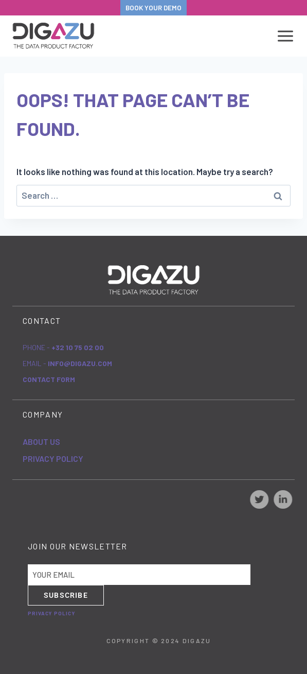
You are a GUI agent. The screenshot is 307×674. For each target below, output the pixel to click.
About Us (41, 441)
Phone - (63, 347)
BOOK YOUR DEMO (153, 7)
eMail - (67, 363)
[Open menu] (283, 36)
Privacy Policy (53, 458)
